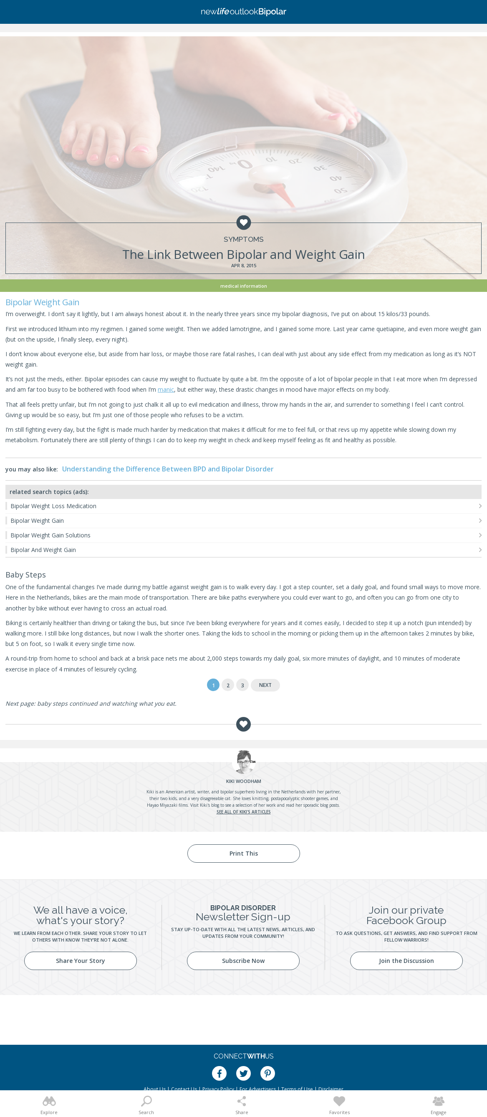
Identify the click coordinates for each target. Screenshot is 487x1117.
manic (166, 389)
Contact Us (184, 1089)
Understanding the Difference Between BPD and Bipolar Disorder (168, 469)
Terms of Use (297, 1089)
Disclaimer (330, 1089)
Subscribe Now (243, 961)
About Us (155, 1089)
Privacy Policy (218, 1089)
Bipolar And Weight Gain (43, 550)
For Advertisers (258, 1089)
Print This (244, 853)
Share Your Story (80, 961)
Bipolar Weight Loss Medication (53, 506)
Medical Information (243, 286)
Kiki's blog (209, 805)
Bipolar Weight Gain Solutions (50, 535)
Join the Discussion (406, 961)
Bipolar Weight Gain (37, 520)
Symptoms (244, 239)
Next (265, 685)
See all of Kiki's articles (244, 812)
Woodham (243, 781)
